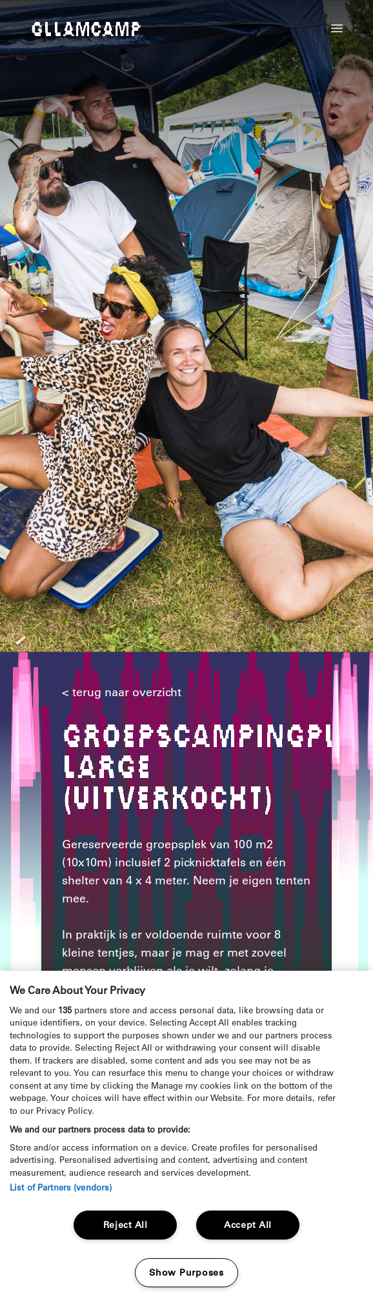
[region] (186, 1137)
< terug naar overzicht (121, 692)
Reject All (125, 1225)
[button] (337, 28)
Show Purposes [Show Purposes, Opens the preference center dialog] (186, 1272)
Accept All (248, 1225)
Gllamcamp (86, 29)
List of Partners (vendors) (61, 1187)
